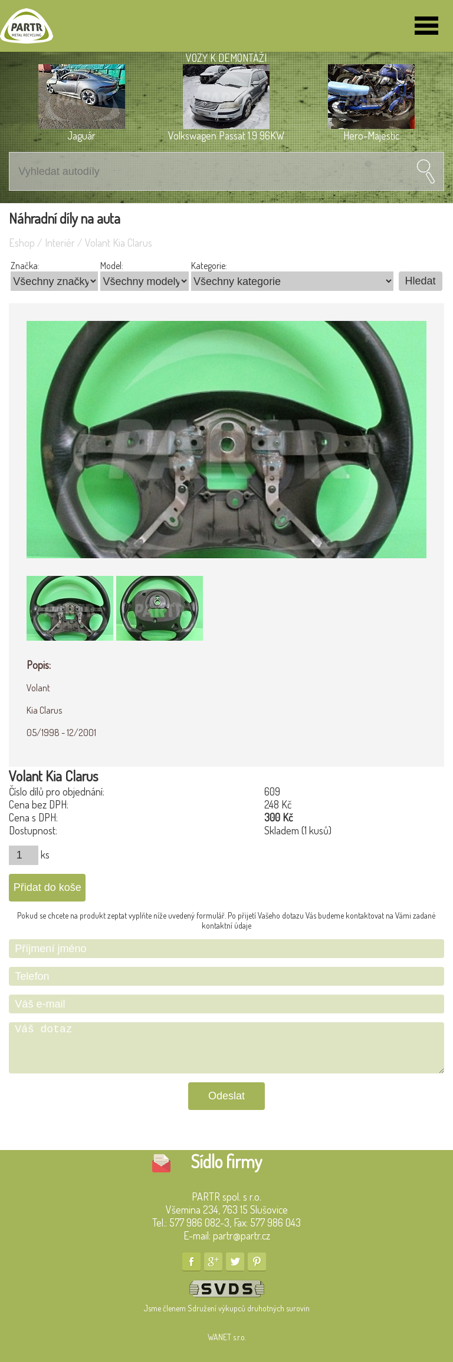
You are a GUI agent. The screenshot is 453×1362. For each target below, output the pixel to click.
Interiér (60, 242)
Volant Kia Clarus (118, 242)
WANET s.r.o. (227, 1337)
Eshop (22, 242)
